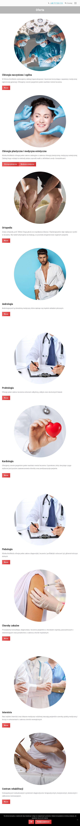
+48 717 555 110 (56, 3)
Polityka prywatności (43, 822)
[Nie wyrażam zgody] (77, 820)
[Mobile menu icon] (75, 3)
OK (31, 822)
